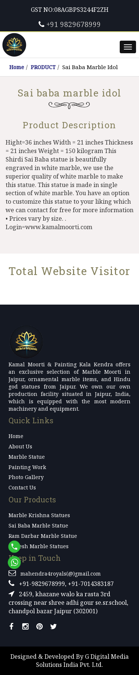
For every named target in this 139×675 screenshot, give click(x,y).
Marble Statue (27, 456)
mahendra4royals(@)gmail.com (60, 573)
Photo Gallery (26, 477)
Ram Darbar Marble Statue (43, 535)
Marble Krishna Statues (39, 515)
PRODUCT (43, 67)
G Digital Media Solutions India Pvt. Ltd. (82, 660)
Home (16, 67)
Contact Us (22, 487)
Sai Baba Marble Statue (38, 525)
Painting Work (27, 467)
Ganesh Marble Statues (39, 546)
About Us (20, 446)
